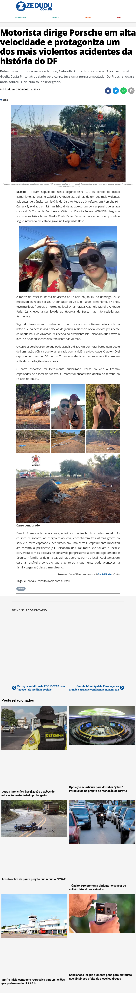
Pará (119, 18)
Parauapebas (20, 18)
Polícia (88, 18)
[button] (108, 91)
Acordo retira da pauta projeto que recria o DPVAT (33, 879)
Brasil (6, 100)
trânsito (21, 589)
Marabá (55, 18)
